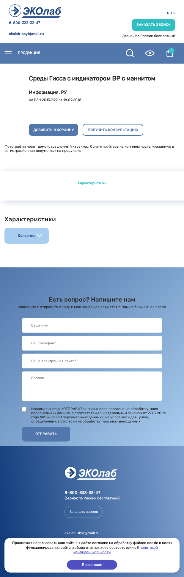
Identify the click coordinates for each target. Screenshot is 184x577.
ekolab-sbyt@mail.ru (26, 34)
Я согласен (92, 564)
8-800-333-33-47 (24, 23)
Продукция (29, 53)
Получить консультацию (113, 130)
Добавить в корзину (53, 130)
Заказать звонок (153, 25)
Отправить (46, 434)
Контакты (61, 53)
